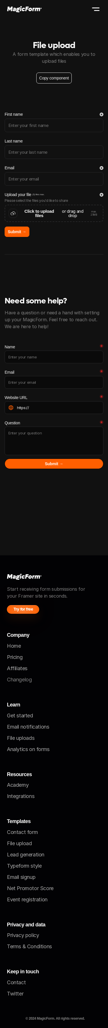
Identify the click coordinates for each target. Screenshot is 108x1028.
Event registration (27, 899)
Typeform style (24, 866)
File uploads (20, 738)
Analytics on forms (28, 749)
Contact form (22, 832)
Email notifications (28, 727)
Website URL (16, 397)
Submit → (17, 231)
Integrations (20, 796)
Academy (18, 785)
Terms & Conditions (29, 946)
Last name (14, 141)
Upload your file (18, 194)
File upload (19, 843)
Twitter (15, 994)
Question (12, 423)
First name (14, 114)
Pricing (14, 657)
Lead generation (25, 855)
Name (10, 347)
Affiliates (17, 668)
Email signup (21, 877)
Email (9, 168)
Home (14, 646)
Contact (16, 982)
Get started (20, 715)
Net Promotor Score (30, 888)
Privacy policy (23, 935)
